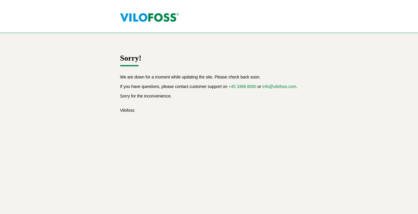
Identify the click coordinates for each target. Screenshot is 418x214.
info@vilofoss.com (279, 86)
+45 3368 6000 (242, 86)
